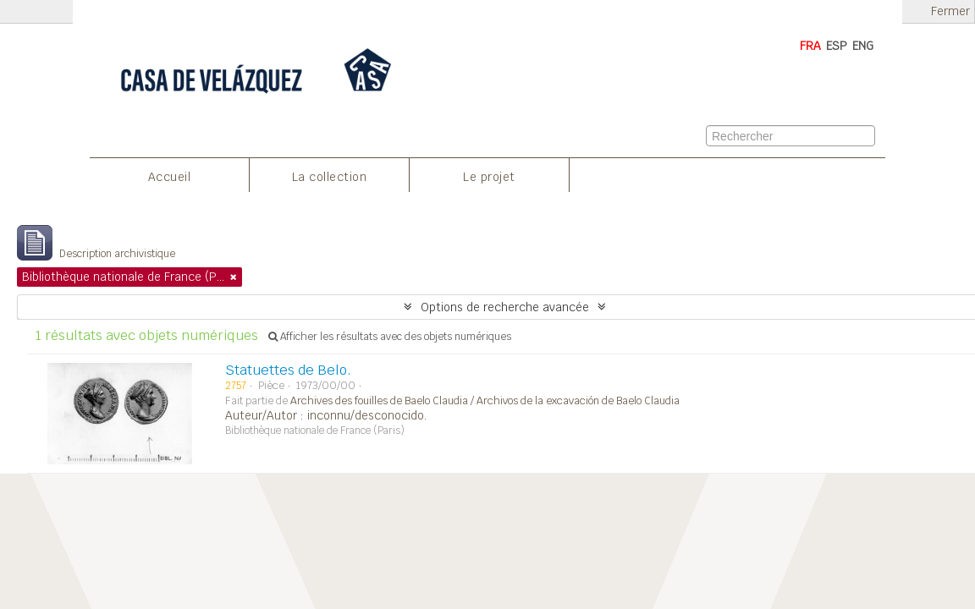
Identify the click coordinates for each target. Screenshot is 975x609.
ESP (836, 45)
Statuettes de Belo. (288, 370)
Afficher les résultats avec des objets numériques (389, 336)
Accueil (169, 176)
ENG (862, 45)
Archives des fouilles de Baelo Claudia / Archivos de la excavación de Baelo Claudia (485, 401)
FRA (810, 45)
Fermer (950, 11)
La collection (329, 176)
